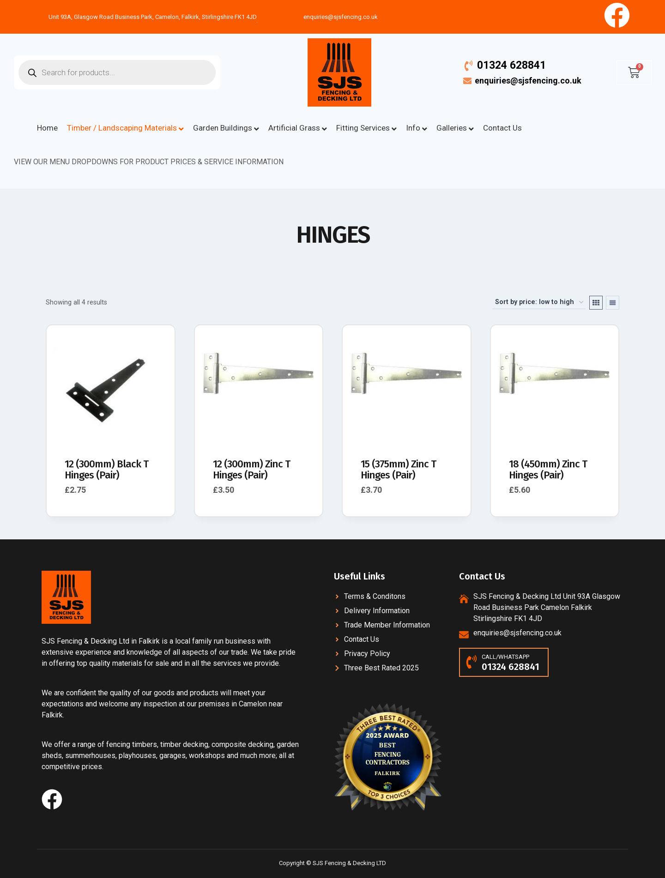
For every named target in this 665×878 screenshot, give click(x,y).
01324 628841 (511, 65)
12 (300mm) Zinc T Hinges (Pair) (251, 469)
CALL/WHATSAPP (505, 656)
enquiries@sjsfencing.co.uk (528, 80)
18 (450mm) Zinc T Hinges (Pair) (548, 469)
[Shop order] (539, 302)
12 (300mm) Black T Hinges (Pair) (106, 469)
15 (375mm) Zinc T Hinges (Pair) (398, 469)
